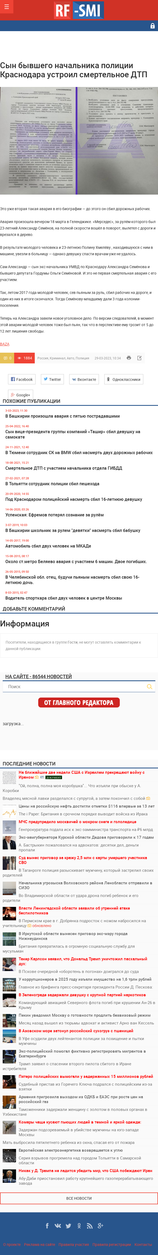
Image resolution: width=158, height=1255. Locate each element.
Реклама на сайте (39, 1244)
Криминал (57, 358)
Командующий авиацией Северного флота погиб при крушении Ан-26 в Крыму (87, 1005)
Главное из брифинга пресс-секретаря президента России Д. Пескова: (86, 986)
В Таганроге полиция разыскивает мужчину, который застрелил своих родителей (78, 872)
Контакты (143, 1244)
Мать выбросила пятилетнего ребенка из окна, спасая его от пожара (68, 1142)
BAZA (4, 343)
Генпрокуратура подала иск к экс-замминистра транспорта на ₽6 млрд (86, 829)
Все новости (79, 1198)
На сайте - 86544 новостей (38, 676)
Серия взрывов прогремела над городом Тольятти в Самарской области (80, 1160)
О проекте (12, 1244)
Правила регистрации (112, 1244)
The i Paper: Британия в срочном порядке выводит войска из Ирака (83, 813)
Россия (42, 358)
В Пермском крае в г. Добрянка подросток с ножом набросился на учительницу (74, 923)
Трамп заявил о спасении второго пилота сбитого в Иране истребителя (67, 1066)
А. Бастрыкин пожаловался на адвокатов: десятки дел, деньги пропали (79, 847)
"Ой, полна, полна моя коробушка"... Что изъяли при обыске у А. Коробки (72, 788)
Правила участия (74, 1244)
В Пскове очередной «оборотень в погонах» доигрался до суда (79, 971)
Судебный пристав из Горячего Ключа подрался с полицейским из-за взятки (85, 1086)
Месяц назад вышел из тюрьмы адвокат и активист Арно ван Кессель (86, 1022)
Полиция (82, 358)
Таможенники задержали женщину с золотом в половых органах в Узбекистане (75, 1112)
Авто (70, 358)
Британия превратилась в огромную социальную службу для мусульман (69, 948)
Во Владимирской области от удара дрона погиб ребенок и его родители (70, 898)
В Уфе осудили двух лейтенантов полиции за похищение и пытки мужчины (81, 1041)
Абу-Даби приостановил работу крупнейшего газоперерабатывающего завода (86, 1180)
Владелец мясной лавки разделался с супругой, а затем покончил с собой (76, 798)
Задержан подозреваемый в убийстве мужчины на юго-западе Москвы (79, 1132)
